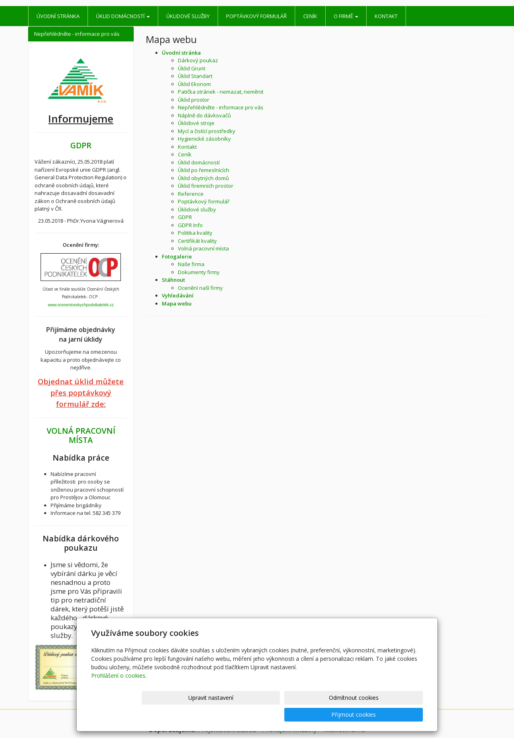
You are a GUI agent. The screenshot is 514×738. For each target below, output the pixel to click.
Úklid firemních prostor (205, 185)
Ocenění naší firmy (200, 287)
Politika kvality (195, 232)
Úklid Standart (195, 76)
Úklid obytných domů (203, 178)
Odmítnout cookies (326, 714)
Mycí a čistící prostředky (206, 131)
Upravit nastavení (260, 714)
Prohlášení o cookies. (119, 692)
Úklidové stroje (196, 123)
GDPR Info (190, 225)
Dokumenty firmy (199, 272)
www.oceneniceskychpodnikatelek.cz (81, 305)
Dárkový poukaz (198, 60)
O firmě (346, 16)
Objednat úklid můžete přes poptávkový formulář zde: (81, 392)
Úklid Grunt (191, 68)
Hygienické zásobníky (204, 138)
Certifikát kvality (197, 240)
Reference (191, 193)
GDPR (185, 217)
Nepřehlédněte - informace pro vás (220, 107)
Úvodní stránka (58, 16)
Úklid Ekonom (194, 84)
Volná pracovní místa (203, 248)
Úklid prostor (193, 99)
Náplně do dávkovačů (204, 115)
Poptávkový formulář (256, 16)
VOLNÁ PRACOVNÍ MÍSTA (81, 435)
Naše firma (191, 264)
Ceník (310, 16)
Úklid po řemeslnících (203, 170)
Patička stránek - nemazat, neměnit (220, 91)
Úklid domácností (123, 16)
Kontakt (386, 16)
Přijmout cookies (392, 714)
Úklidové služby (188, 16)
